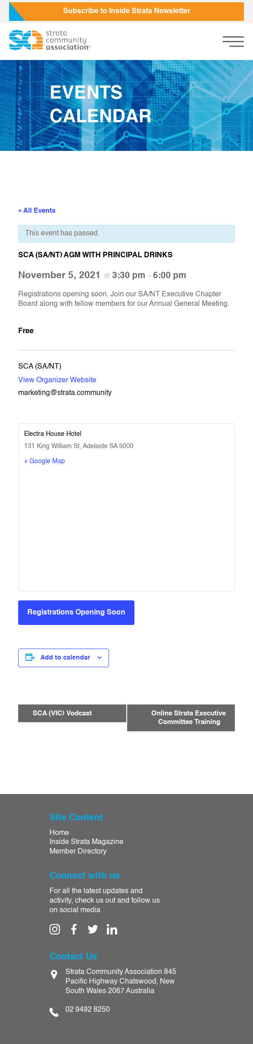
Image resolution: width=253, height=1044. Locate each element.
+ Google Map (44, 461)
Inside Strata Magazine (87, 842)
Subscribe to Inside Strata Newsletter (126, 11)
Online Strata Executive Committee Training (188, 718)
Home (59, 833)
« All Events (36, 210)
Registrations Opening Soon (76, 612)
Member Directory (78, 851)
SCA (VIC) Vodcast (59, 713)
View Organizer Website (57, 380)
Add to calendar (65, 657)
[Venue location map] (126, 527)
